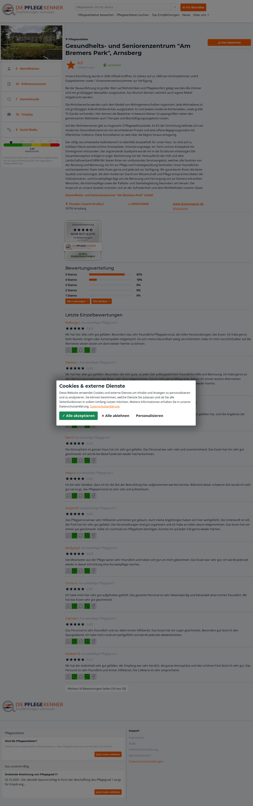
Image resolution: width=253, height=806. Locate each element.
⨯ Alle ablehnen (115, 415)
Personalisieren (149, 415)
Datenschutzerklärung (105, 406)
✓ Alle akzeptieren (78, 415)
